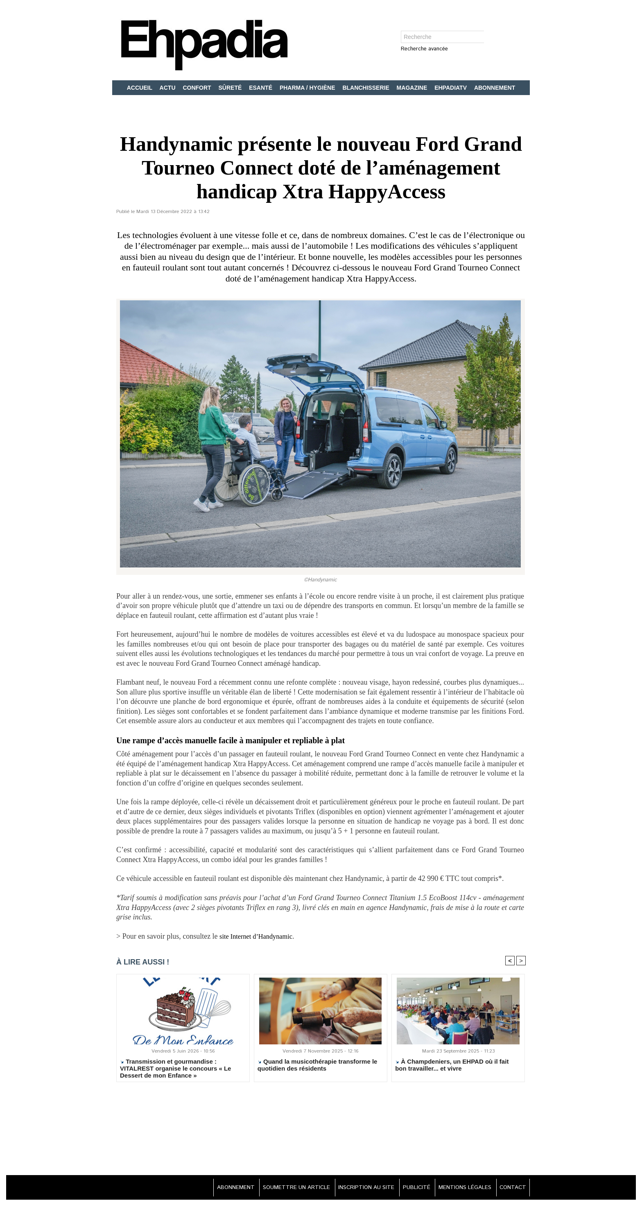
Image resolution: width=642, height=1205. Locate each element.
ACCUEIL (140, 87)
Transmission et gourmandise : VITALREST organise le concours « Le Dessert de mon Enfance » (175, 1069)
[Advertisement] (321, 1130)
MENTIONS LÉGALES (461, 1189)
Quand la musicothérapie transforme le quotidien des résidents (318, 1066)
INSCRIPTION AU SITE (356, 1189)
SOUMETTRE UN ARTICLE (282, 1189)
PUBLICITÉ (410, 1189)
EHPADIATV (451, 87)
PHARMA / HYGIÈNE (308, 87)
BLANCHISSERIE (366, 87)
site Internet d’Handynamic (259, 936)
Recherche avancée (424, 49)
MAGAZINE (413, 87)
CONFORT (197, 87)
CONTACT (511, 1189)
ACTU (168, 87)
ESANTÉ (261, 87)
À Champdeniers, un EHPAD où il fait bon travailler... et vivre (452, 1066)
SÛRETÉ (231, 87)
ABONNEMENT (494, 87)
